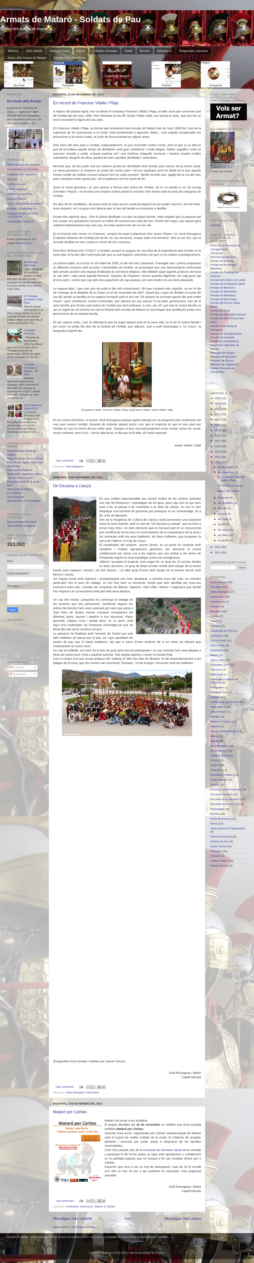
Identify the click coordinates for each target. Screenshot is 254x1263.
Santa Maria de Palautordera (227, 828)
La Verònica (14, 493)
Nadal (128, 51)
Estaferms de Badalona (224, 341)
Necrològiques (75, 466)
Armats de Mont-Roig (223, 299)
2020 (218, 424)
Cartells (215, 625)
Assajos (215, 606)
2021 (218, 419)
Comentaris (18, 674)
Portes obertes (219, 779)
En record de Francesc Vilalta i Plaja (85, 103)
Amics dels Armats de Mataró (26, 57)
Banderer (216, 611)
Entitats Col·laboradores (69, 57)
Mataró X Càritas (104, 1206)
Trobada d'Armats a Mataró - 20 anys (31, 369)
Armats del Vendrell (222, 337)
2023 (218, 409)
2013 (218, 462)
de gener (223, 540)
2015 (218, 451)
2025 (218, 398)
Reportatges (217, 808)
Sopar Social (218, 846)
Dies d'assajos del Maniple (23, 164)
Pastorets (216, 770)
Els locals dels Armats (24, 101)
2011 (218, 552)
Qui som (12, 179)
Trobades (216, 851)
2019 (218, 430)
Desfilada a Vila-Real (31, 264)
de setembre (226, 502)
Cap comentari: (65, 460)
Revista (145, 51)
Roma (214, 823)
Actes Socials (218, 582)
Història (13, 51)
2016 (218, 446)
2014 (218, 456)
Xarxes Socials (219, 865)
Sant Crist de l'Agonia (20, 489)
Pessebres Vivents (221, 774)
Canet (214, 621)
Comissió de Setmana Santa (162, 1150)
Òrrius (214, 760)
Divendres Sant (219, 664)
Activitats (215, 586)
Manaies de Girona (221, 360)
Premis (214, 784)
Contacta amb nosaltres (21, 174)
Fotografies (217, 687)
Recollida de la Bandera (224, 799)
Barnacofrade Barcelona (22, 521)
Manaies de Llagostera (224, 364)
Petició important (17, 189)
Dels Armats (34, 51)
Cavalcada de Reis (221, 630)
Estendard (216, 674)
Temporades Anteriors (193, 51)
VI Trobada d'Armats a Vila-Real (33, 299)
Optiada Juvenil (219, 755)
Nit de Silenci (218, 750)
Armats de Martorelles (223, 291)
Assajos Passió (16, 198)
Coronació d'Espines (19, 470)
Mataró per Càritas (70, 1112)
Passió (81, 51)
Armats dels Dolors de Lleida (227, 279)
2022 (218, 414)
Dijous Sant (217, 660)
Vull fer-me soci (16, 184)
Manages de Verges (222, 352)
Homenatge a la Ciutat (224, 702)
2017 (218, 440)
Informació (164, 51)
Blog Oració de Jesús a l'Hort (24, 458)
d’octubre (224, 497)
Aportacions (217, 601)
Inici (128, 1218)
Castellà (215, 225)
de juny (222, 513)
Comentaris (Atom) (83, 1227)
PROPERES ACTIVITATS (22, 169)
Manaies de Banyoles (223, 356)
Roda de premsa (220, 818)
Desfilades (216, 650)
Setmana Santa (59, 51)
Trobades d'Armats (104, 51)
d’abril (222, 524)
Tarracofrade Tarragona (21, 525)
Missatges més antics (182, 1218)
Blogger (159, 1252)
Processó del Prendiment (225, 789)
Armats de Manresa (222, 287)
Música (214, 736)
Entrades (17, 667)
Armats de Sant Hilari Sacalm (228, 314)
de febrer (224, 535)
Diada (213, 655)
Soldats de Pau (219, 841)
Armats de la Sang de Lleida (227, 283)
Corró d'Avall (218, 640)
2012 (218, 547)
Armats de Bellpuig (221, 260)
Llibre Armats (218, 711)
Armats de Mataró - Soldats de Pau (70, 19)
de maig (223, 519)
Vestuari (215, 855)
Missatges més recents (72, 1218)
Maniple (215, 716)
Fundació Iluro (219, 692)
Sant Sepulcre (15, 496)
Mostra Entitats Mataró (224, 731)
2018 (218, 435)
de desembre (226, 467)
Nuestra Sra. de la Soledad (23, 500)
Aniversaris (217, 596)
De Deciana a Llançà (72, 486)
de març (223, 529)
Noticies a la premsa (19, 193)
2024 (218, 403)
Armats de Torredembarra (226, 333)
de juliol (223, 508)
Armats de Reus (220, 310)
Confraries (72, 1206)
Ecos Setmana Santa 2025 (33, 407)
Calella (214, 616)
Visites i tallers (219, 860)
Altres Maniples (75, 1092)
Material (215, 726)
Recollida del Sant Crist (224, 804)
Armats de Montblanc (223, 295)
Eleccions (216, 669)
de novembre (226, 472)
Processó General (221, 794)
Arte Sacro (26, 243)
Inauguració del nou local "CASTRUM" (22, 215)
